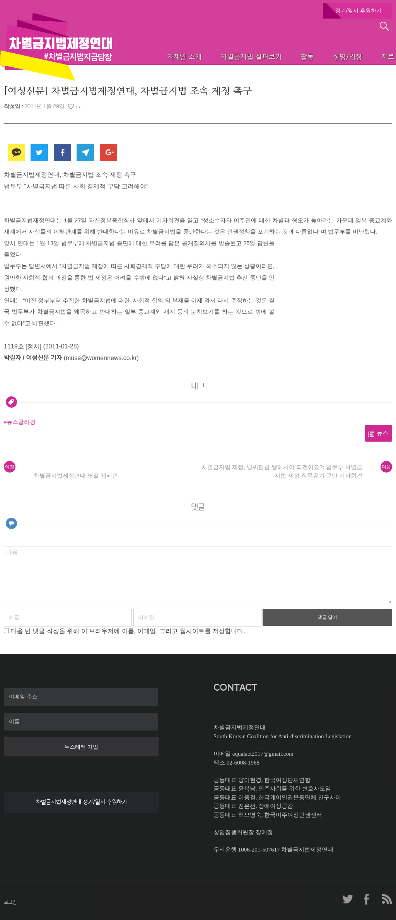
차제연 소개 (158, 56)
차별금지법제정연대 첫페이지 (56, 46)
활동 (288, 56)
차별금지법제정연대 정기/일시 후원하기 (81, 802)
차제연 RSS (386, 899)
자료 (377, 56)
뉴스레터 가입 (81, 747)
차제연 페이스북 (367, 899)
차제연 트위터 (347, 899)
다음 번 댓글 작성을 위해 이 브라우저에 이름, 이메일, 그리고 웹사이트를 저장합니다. (127, 631)
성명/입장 (332, 56)
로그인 (10, 902)
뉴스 (382, 433)
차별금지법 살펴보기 (228, 56)
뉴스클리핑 (21, 422)
